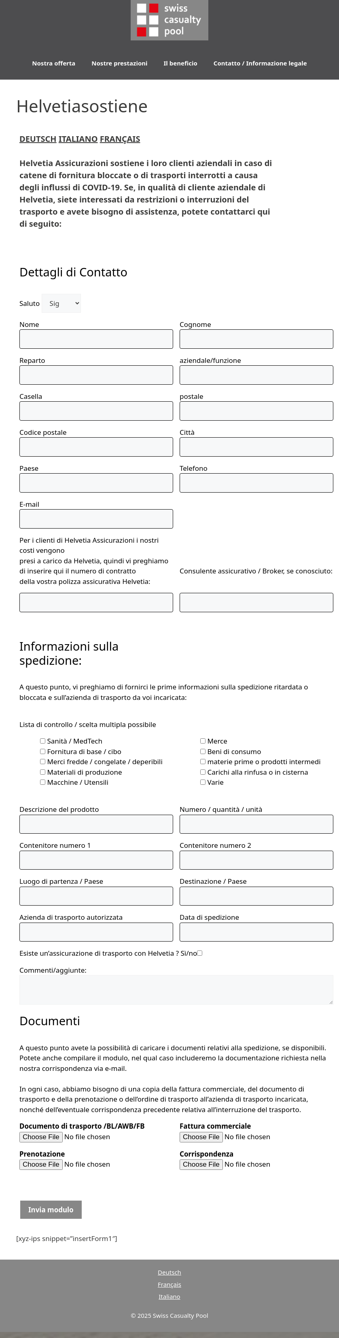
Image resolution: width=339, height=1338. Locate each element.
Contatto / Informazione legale (260, 63)
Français (169, 1284)
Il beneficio (180, 63)
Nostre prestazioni (119, 63)
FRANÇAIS (120, 138)
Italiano (169, 1296)
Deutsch (169, 1272)
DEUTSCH (38, 138)
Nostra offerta (53, 63)
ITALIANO (78, 138)
